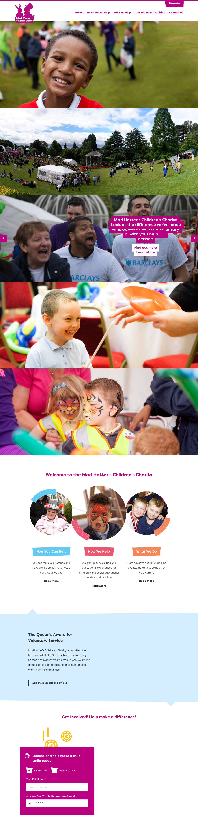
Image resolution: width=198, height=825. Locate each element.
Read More (98, 586)
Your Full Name (36, 779)
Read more (51, 581)
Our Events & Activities (150, 12)
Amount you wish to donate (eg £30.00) (51, 796)
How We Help (122, 12)
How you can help (98, 12)
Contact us (176, 12)
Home (79, 12)
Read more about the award (49, 683)
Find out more (145, 247)
